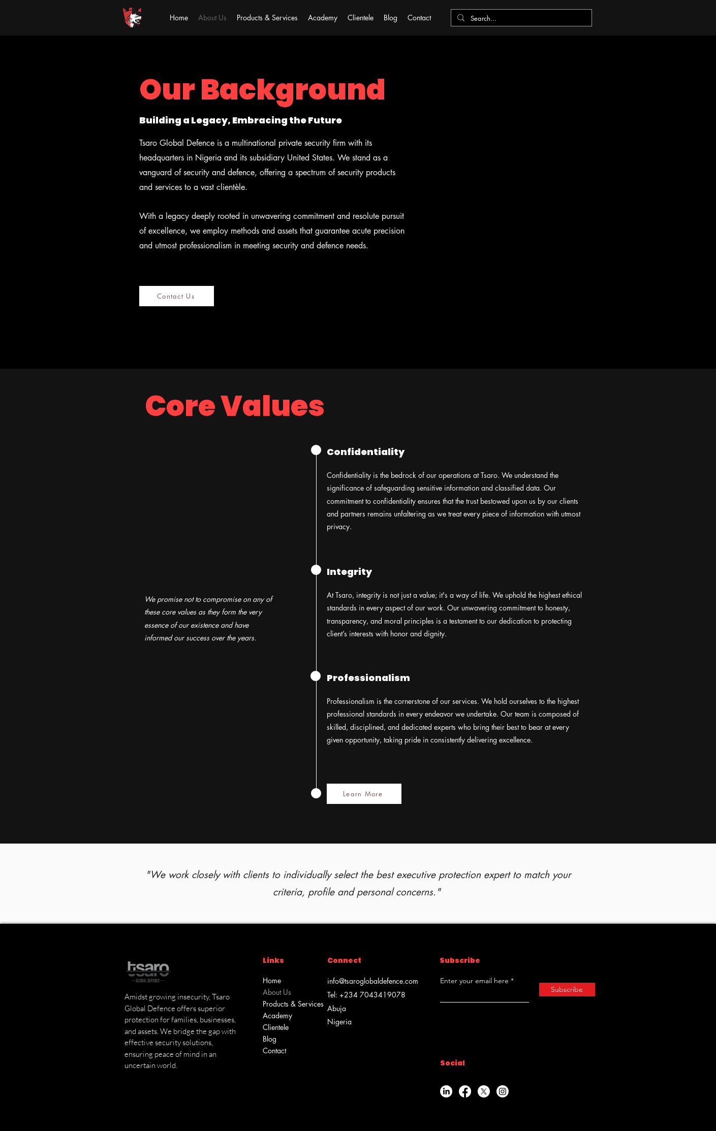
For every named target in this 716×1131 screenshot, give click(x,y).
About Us (277, 992)
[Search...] (520, 18)
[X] (484, 1091)
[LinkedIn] (446, 1091)
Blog (269, 1039)
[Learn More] (364, 794)
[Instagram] (502, 1091)
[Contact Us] (176, 296)
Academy (277, 1015)
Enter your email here (474, 980)
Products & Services (289, 1004)
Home (272, 980)
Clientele (276, 1027)
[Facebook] (465, 1091)
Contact (274, 1050)
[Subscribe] (567, 989)
